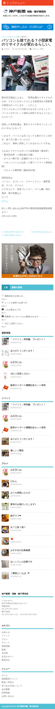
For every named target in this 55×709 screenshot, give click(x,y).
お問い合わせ (8, 696)
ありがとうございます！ (22, 350)
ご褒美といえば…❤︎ (19, 573)
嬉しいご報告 (17, 450)
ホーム (5, 675)
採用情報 (6, 692)
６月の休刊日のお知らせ (40, 232)
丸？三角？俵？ (18, 527)
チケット (6, 642)
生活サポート (8, 656)
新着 (42, 49)
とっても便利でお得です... (16, 302)
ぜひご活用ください (20, 373)
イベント (6, 635)
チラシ (5, 200)
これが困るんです (13, 309)
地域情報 (6, 646)
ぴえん (13, 481)
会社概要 (6, 689)
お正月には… (16, 362)
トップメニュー (14, 3)
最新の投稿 (17, 287)
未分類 (5, 653)
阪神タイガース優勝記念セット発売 (28, 385)
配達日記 (6, 660)
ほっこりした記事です (21, 561)
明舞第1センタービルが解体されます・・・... (25, 316)
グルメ (5, 639)
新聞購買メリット (10, 678)
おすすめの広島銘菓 (20, 550)
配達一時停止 (8, 682)
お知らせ (35, 49)
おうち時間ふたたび (20, 492)
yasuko (7, 49)
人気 (6, 287)
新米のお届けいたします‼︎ (23, 504)
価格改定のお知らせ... (14, 296)
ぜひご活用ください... (14, 323)
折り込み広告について (12, 685)
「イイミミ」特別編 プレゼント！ (28, 339)
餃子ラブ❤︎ (15, 515)
